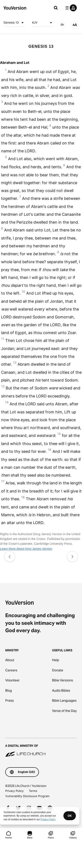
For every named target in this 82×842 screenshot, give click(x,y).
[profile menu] (70, 7)
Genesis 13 (14, 22)
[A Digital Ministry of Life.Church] (41, 747)
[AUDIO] (62, 24)
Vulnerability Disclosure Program (27, 796)
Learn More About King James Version (26, 548)
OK (70, 815)
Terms (33, 791)
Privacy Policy (14, 791)
